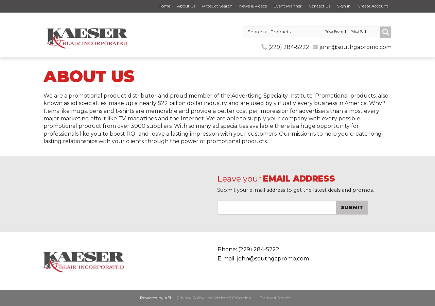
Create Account (373, 5)
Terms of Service (275, 297)
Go (385, 32)
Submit (352, 207)
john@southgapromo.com (355, 47)
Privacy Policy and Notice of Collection (213, 297)
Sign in (344, 5)
